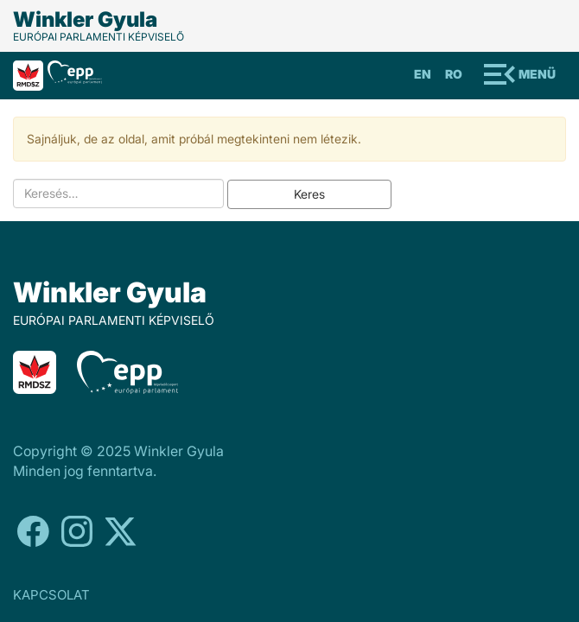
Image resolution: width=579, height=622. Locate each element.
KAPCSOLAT (51, 595)
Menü (537, 74)
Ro (453, 74)
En (422, 74)
